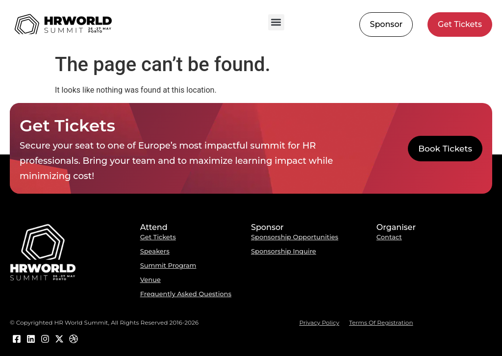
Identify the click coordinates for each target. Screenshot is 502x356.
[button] (276, 22)
